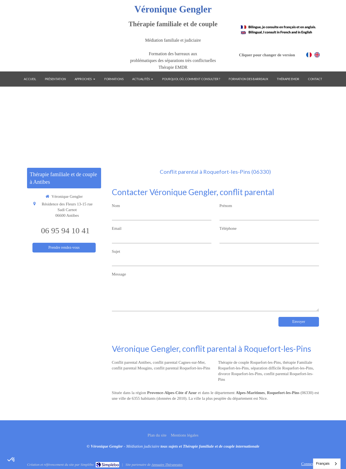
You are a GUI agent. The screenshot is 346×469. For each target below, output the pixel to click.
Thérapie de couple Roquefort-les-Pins (249, 362)
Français (323, 463)
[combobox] (327, 463)
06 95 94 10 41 (65, 230)
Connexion (310, 464)
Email (117, 228)
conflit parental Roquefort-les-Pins (182, 368)
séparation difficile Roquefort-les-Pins (282, 368)
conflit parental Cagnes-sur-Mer (179, 362)
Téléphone (228, 228)
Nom (116, 206)
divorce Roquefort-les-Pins (240, 374)
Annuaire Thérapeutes (166, 465)
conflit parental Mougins (132, 368)
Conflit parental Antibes (131, 362)
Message (119, 274)
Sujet (116, 251)
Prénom (225, 206)
